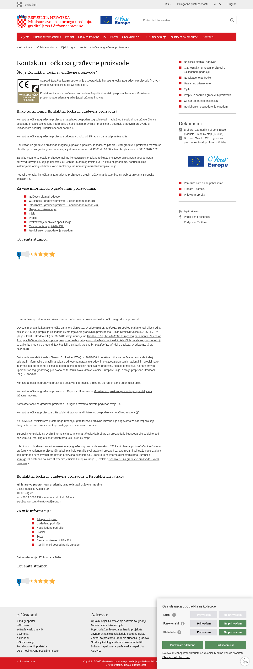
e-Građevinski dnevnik (30, 629)
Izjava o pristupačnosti (135, 665)
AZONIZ (96, 650)
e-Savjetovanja (26, 642)
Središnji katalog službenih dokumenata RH (117, 642)
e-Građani (23, 638)
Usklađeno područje (49, 523)
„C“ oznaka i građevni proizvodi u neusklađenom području (64, 205)
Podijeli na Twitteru (193, 222)
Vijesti (25, 37)
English (232, 4)
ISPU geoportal (26, 621)
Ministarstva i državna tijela (107, 625)
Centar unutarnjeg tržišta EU (83, 161)
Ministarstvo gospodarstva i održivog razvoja (108, 412)
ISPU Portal (110, 37)
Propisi (69, 37)
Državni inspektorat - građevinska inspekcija (117, 646)
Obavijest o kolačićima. (176, 657)
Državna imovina (88, 37)
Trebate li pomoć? (195, 188)
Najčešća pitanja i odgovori (45, 196)
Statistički (169, 632)
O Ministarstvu (45, 47)
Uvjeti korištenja (114, 665)
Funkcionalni (171, 623)
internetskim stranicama (68, 433)
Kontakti (208, 37)
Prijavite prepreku (194, 194)
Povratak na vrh (28, 661)
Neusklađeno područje (50, 527)
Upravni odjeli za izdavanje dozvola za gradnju (119, 621)
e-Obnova (22, 633)
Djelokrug (67, 47)
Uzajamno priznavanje (42, 209)
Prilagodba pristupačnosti (192, 4)
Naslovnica (23, 47)
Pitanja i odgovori (47, 519)
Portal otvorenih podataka (32, 646)
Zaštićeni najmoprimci (184, 37)
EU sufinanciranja (155, 37)
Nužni (166, 614)
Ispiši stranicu (189, 211)
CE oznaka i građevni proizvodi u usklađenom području (62, 200)
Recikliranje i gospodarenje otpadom (51, 230)
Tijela (32, 213)
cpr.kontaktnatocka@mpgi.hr (44, 501)
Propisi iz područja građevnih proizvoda (207, 95)
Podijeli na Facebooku (195, 217)
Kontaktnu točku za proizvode (103, 157)
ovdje (113, 404)
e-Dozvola (23, 625)
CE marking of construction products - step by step (58, 437)
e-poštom (85, 144)
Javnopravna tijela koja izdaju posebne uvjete (118, 633)
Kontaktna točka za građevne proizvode (103, 47)
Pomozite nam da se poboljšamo (203, 183)
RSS (167, 4)
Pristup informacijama (47, 37)
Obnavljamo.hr (131, 37)
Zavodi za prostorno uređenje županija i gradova (120, 638)
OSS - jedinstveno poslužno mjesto (38, 650)
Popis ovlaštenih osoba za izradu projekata (116, 629)
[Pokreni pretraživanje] (232, 20)
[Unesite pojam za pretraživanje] (171, 20)
